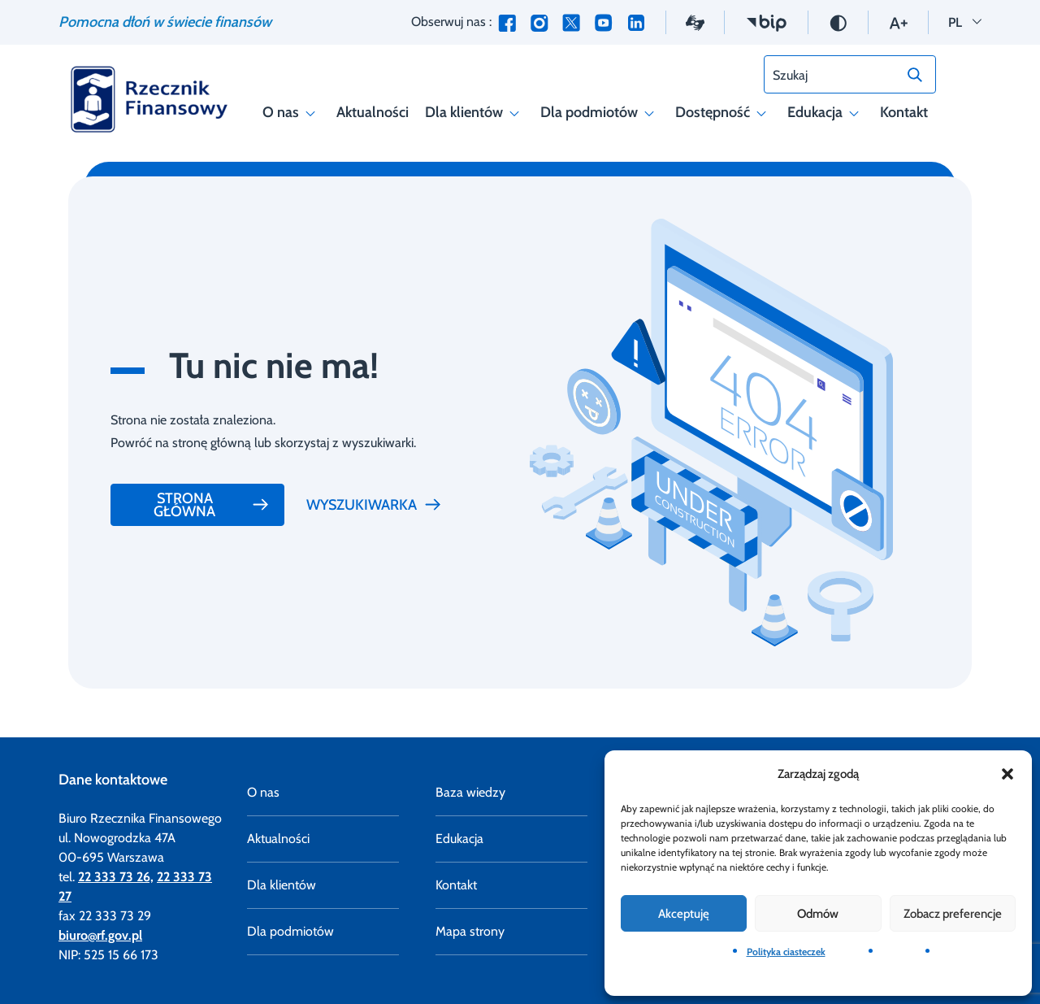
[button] (1007, 774)
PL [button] (965, 20)
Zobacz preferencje (953, 913)
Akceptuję (683, 913)
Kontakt (904, 112)
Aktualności (372, 112)
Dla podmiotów (599, 112)
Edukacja (825, 112)
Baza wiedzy (470, 792)
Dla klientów (474, 112)
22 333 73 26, (116, 876)
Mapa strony (470, 931)
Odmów (817, 913)
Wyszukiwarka (374, 505)
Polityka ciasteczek (786, 951)
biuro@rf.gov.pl (100, 935)
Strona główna (212, 504)
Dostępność (723, 112)
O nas (291, 112)
